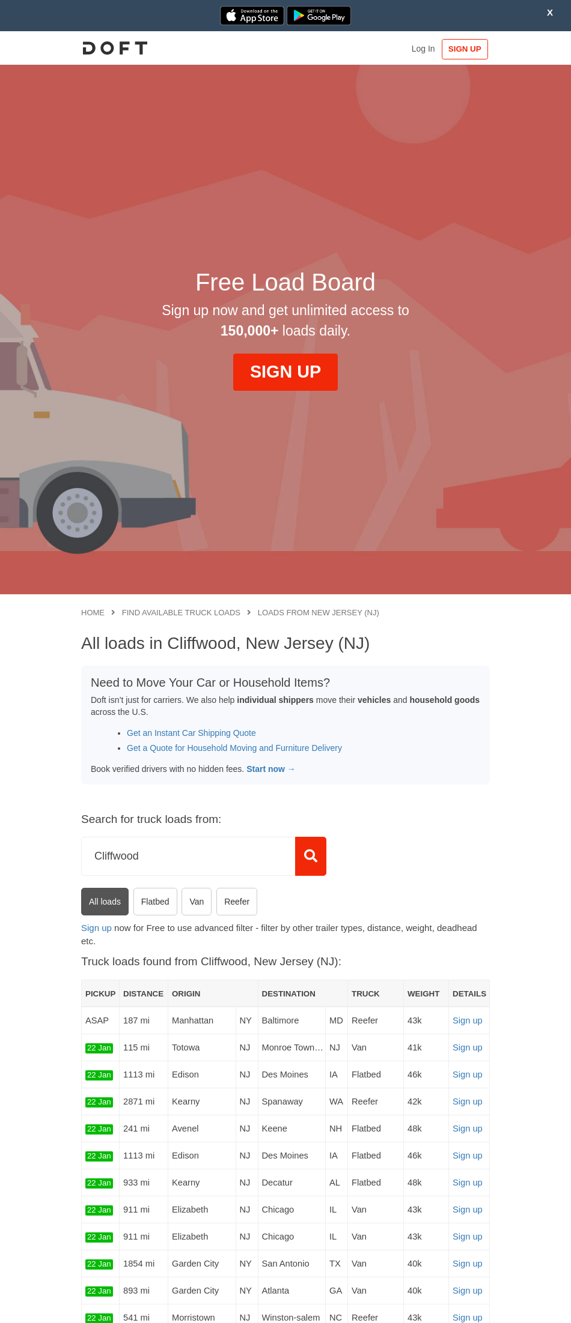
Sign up (96, 928)
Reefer (236, 901)
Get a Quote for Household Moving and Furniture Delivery (234, 748)
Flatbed (155, 901)
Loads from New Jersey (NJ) (318, 612)
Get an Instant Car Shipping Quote (191, 733)
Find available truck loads (181, 612)
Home (93, 612)
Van (196, 901)
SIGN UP (464, 48)
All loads (105, 901)
